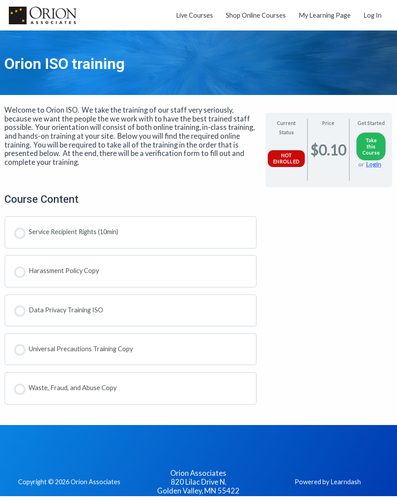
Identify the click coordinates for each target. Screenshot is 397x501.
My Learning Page (325, 15)
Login (373, 166)
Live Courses (194, 15)
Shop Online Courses (256, 15)
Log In (372, 15)
